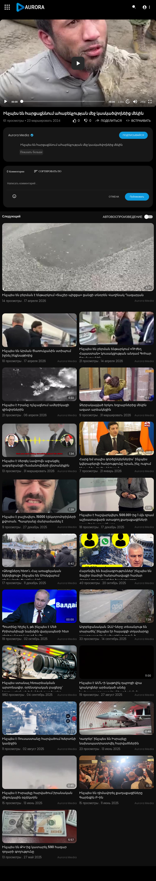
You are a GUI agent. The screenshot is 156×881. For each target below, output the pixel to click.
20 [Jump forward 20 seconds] (128, 101)
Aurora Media (21, 135)
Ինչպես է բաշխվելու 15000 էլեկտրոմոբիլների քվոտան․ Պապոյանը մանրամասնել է (39, 519)
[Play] (5, 101)
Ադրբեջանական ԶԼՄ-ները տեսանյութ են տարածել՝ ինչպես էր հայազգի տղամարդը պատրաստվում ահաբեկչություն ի (114, 631)
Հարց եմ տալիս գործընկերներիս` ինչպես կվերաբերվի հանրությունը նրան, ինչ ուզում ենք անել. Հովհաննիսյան (115, 463)
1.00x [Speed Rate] (121, 101)
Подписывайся (133, 135)
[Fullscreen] (150, 101)
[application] (78, 63)
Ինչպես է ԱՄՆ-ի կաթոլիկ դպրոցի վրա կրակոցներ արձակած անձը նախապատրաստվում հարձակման (110, 687)
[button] (146, 7)
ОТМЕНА (114, 196)
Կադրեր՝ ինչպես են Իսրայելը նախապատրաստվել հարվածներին (109, 741)
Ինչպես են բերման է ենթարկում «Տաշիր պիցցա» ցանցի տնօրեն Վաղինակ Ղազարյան (73, 295)
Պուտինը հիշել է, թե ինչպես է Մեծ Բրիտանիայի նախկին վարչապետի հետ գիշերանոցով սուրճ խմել (35, 631)
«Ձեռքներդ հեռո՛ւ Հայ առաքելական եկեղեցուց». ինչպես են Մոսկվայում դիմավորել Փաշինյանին (31, 575)
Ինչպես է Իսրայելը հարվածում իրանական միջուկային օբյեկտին (37, 795)
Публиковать (137, 196)
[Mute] (135, 101)
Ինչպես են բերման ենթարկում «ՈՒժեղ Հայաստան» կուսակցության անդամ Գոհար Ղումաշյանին (115, 353)
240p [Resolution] (143, 101)
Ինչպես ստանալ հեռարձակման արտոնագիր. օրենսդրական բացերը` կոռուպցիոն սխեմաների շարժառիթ (32, 687)
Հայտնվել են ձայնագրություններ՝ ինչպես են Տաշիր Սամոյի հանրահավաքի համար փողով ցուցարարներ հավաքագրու (115, 575)
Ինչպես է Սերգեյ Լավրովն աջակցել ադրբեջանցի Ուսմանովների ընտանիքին (35, 463)
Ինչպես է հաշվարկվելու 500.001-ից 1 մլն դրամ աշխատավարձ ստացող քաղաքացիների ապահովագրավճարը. (116, 519)
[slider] (63, 101)
